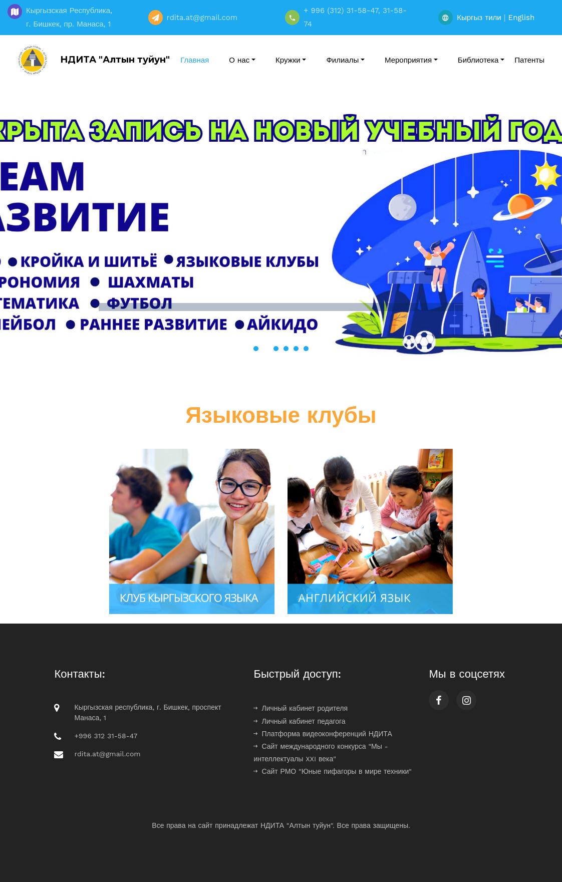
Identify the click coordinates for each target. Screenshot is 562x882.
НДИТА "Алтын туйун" (91, 60)
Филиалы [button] (342, 60)
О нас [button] (239, 60)
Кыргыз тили (479, 17)
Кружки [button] (288, 60)
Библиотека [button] (478, 60)
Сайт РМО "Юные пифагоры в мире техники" (332, 771)
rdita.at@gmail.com (107, 754)
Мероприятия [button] (408, 60)
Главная (194, 60)
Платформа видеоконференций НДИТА (322, 734)
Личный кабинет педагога (299, 721)
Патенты (529, 60)
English (521, 17)
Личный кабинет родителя (300, 708)
